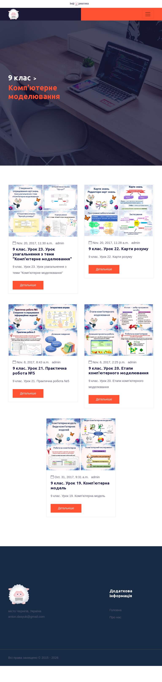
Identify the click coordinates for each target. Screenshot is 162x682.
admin (59, 247)
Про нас (115, 634)
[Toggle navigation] (148, 14)
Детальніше (28, 295)
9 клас (21, 78)
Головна (115, 627)
